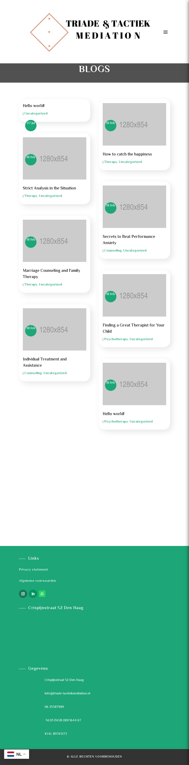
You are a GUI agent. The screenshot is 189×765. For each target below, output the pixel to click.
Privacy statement (33, 569)
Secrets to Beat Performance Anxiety (129, 240)
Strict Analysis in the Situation (49, 188)
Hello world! (33, 106)
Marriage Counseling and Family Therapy (51, 274)
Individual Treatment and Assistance (45, 362)
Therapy (30, 196)
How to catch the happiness (127, 154)
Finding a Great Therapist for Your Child (134, 328)
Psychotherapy (116, 339)
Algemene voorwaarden (37, 581)
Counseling (33, 373)
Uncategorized (36, 113)
